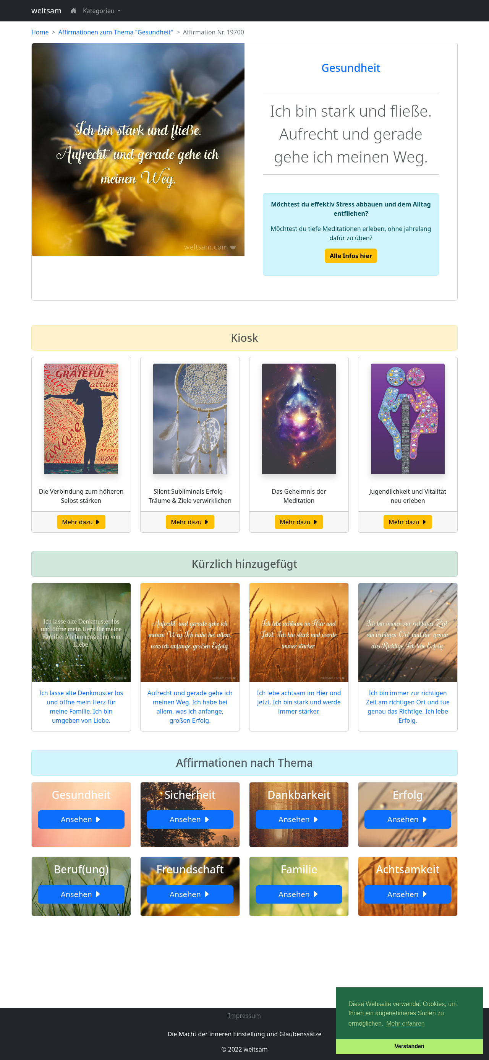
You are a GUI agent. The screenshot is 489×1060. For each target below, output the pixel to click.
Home (40, 32)
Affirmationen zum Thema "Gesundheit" (115, 32)
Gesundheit (350, 67)
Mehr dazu (81, 522)
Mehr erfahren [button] (405, 1023)
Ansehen (81, 819)
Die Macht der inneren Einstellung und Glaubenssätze (244, 1034)
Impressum (244, 1015)
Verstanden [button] (409, 1046)
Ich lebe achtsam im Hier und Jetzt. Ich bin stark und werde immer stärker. (299, 702)
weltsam (46, 10)
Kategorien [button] (99, 11)
